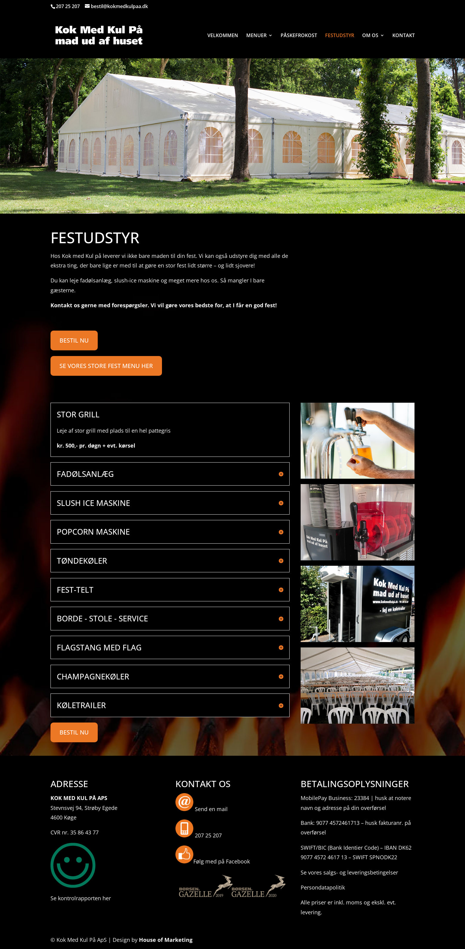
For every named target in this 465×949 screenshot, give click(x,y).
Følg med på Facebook (221, 861)
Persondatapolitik (323, 887)
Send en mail (211, 809)
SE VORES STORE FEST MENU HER (106, 366)
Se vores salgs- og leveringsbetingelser (349, 872)
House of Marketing (165, 939)
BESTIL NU (74, 340)
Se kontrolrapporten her (81, 898)
